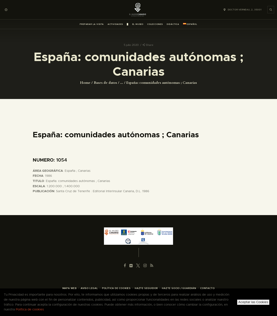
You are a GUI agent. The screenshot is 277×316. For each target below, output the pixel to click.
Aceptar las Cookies (253, 302)
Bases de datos (105, 82)
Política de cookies (30, 309)
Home (85, 82)
